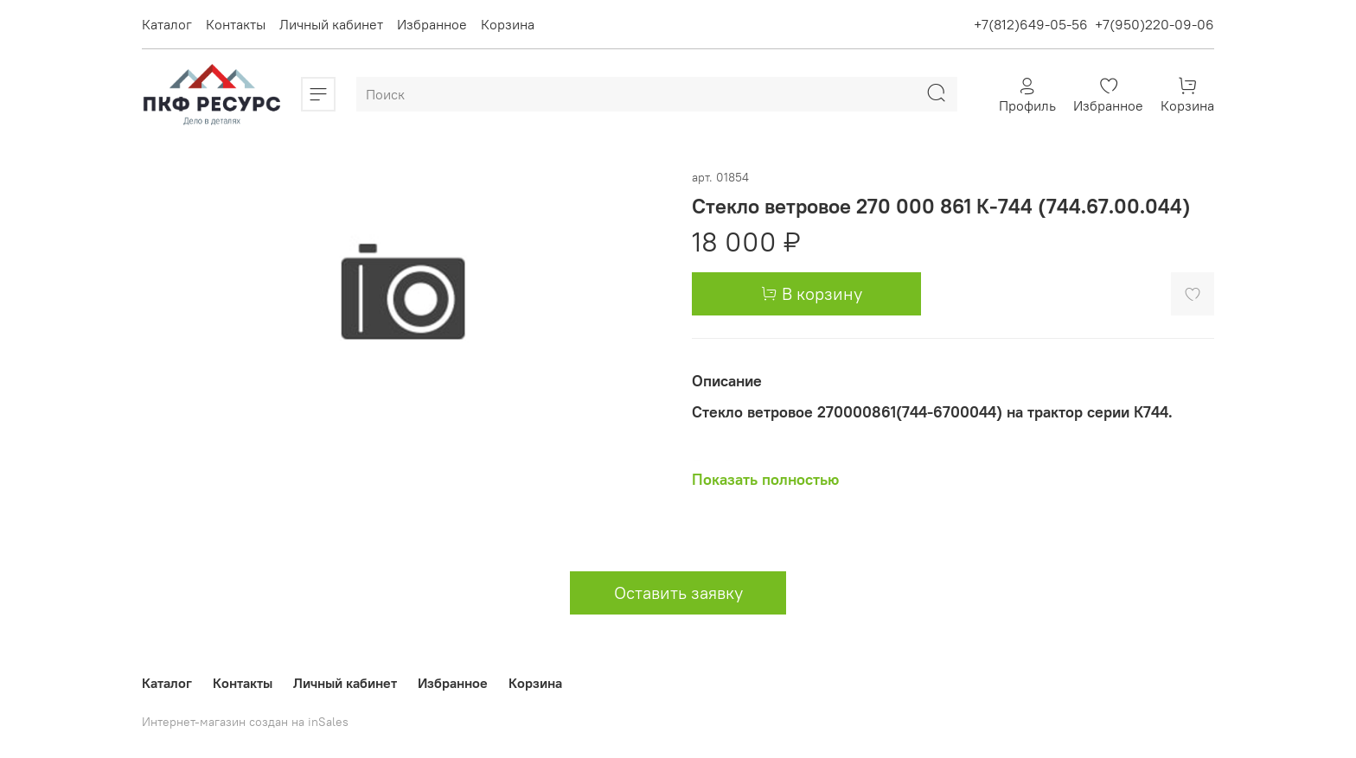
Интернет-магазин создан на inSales (245, 721)
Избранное (432, 24)
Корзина (507, 24)
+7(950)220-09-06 (1154, 24)
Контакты (235, 24)
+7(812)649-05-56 (1031, 24)
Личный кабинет (331, 24)
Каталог (167, 24)
